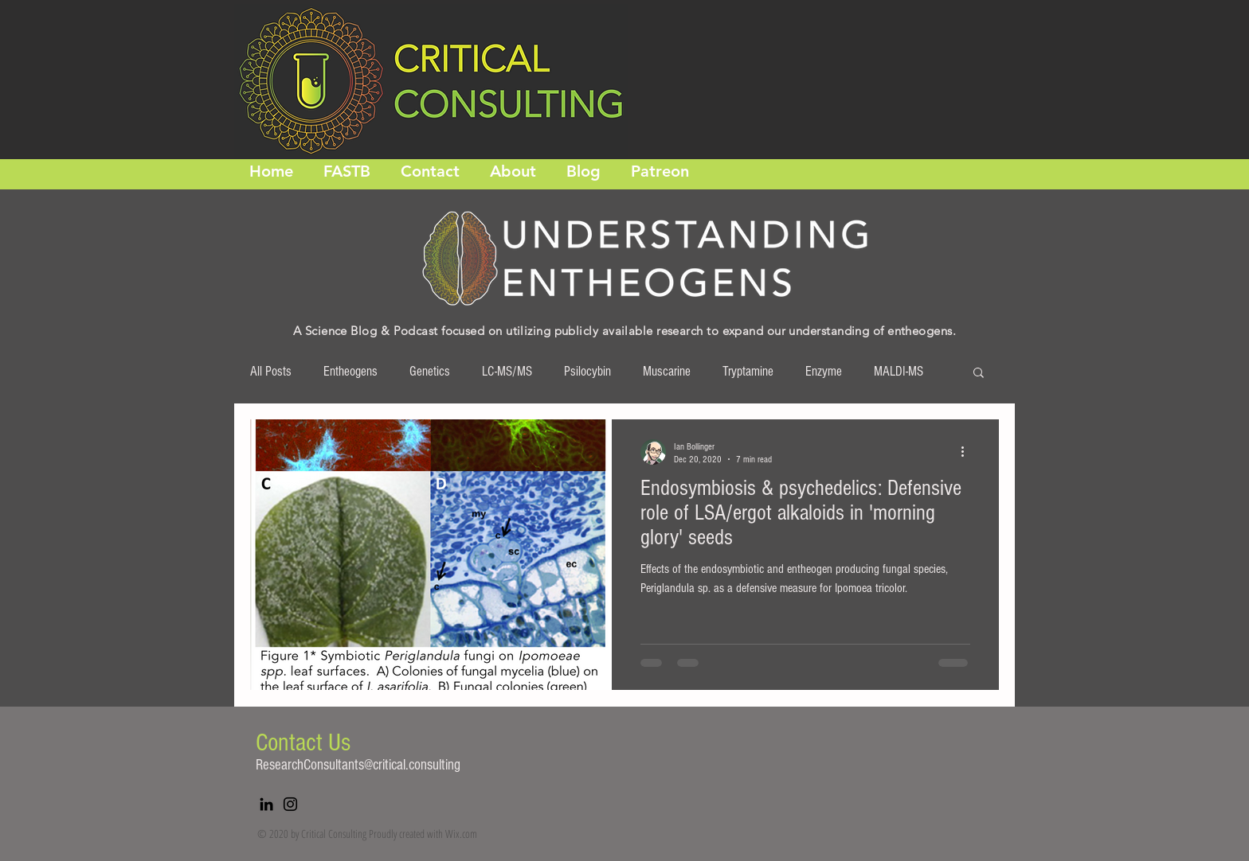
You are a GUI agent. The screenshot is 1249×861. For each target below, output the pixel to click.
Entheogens (350, 371)
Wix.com (461, 833)
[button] (978, 373)
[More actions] (967, 452)
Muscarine (667, 371)
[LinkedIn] (266, 804)
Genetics (429, 371)
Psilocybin (587, 371)
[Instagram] (290, 804)
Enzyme (823, 371)
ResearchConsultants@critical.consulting (358, 765)
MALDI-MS (898, 371)
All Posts (271, 371)
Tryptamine (747, 371)
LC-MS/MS (507, 371)
